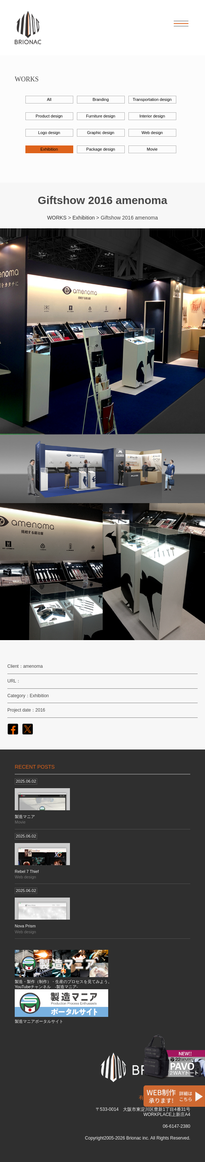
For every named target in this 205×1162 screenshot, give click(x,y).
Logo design (49, 132)
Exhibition (49, 149)
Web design (152, 132)
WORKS (57, 218)
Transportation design (152, 99)
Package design (100, 149)
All (49, 99)
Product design (49, 116)
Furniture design (101, 116)
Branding (100, 99)
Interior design (152, 116)
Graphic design (100, 132)
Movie (152, 149)
